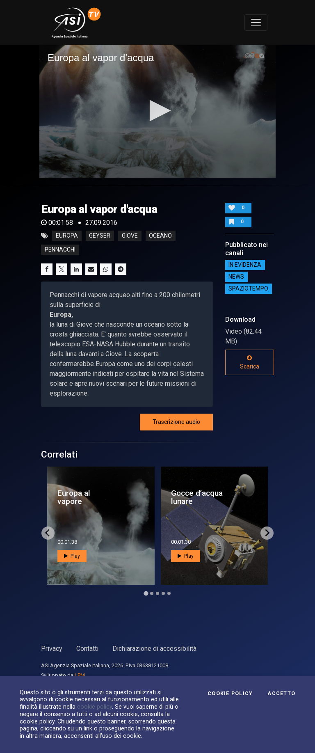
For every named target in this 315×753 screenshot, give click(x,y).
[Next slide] (267, 533)
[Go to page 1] (146, 593)
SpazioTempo (248, 289)
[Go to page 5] (169, 593)
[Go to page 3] (157, 593)
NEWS (236, 277)
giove (130, 236)
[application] (157, 111)
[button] (157, 110)
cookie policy (94, 706)
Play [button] (72, 556)
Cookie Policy (230, 693)
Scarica (249, 362)
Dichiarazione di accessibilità (154, 648)
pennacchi (60, 250)
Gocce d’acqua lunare (197, 497)
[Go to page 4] (163, 593)
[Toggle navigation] (255, 22)
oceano (160, 236)
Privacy (51, 648)
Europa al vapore (73, 497)
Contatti (87, 648)
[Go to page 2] (151, 593)
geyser (99, 236)
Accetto (281, 693)
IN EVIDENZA (244, 265)
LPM (80, 675)
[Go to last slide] (48, 533)
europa (67, 236)
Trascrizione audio (176, 422)
